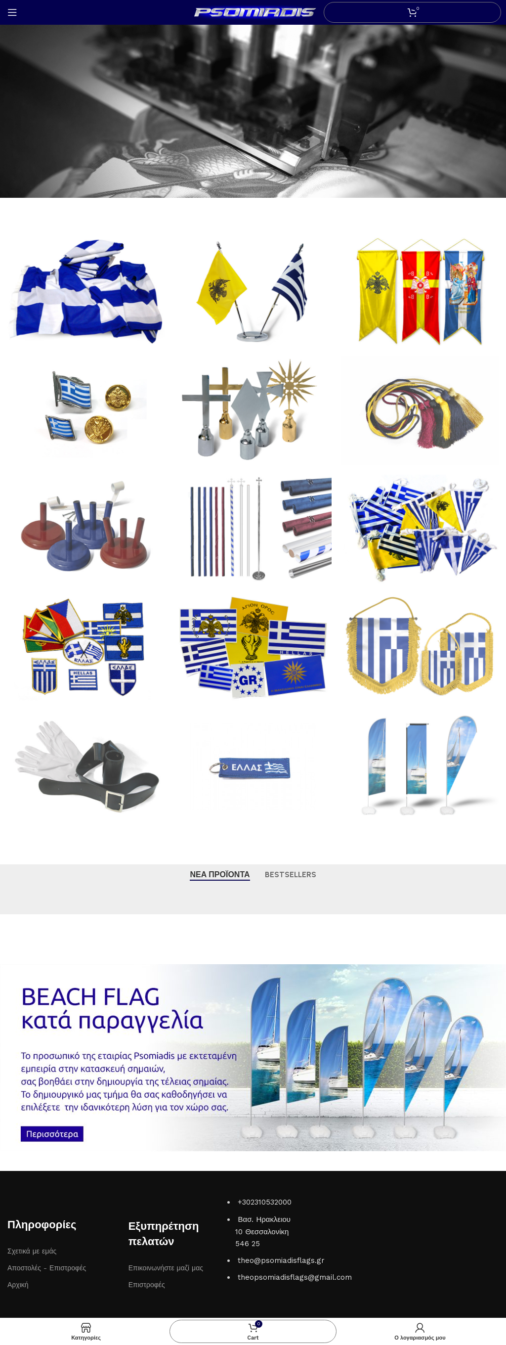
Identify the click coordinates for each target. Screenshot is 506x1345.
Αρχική (18, 1285)
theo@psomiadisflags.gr (281, 1260)
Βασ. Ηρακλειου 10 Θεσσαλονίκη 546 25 (263, 1231)
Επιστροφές (146, 1285)
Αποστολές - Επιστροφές (46, 1268)
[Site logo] (253, 11)
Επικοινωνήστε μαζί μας (165, 1268)
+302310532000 (265, 1202)
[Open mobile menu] (12, 12)
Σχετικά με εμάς (31, 1251)
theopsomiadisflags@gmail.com (295, 1277)
